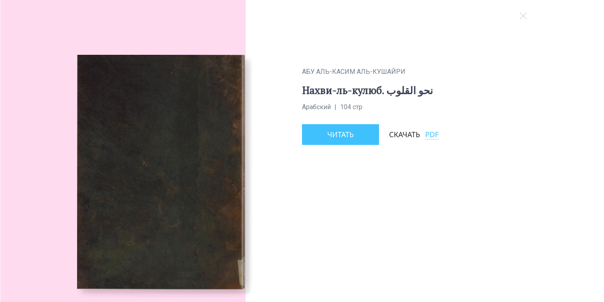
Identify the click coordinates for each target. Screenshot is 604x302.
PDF (432, 134)
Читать (340, 134)
